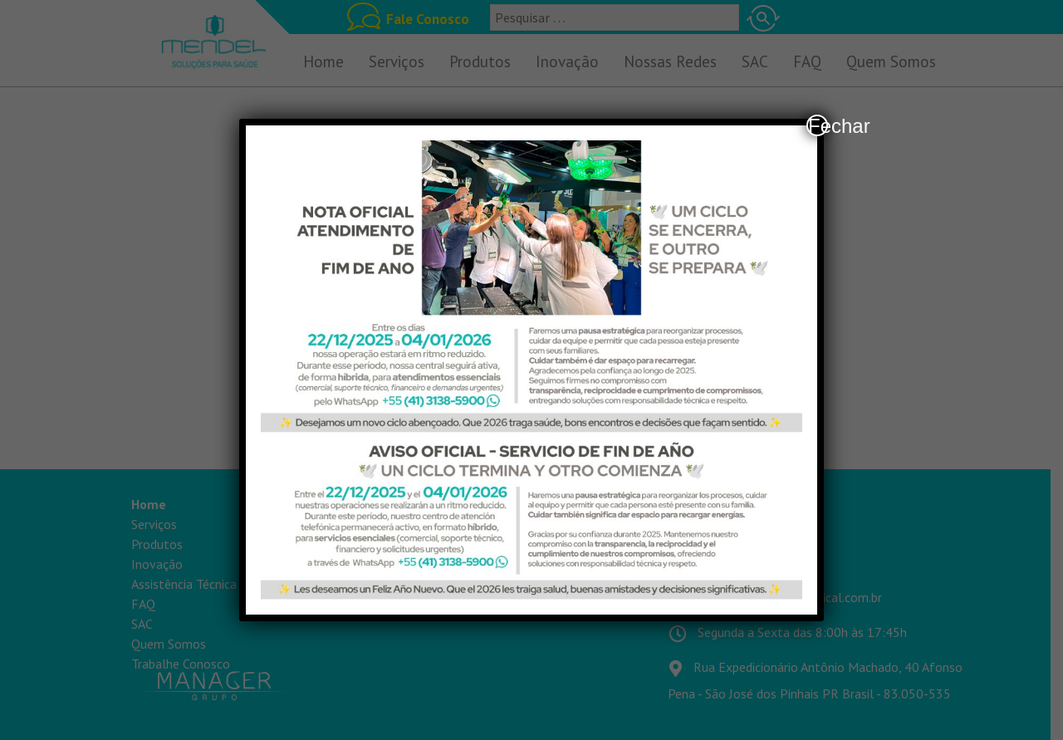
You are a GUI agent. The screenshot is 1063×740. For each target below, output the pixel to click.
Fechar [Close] (818, 125)
